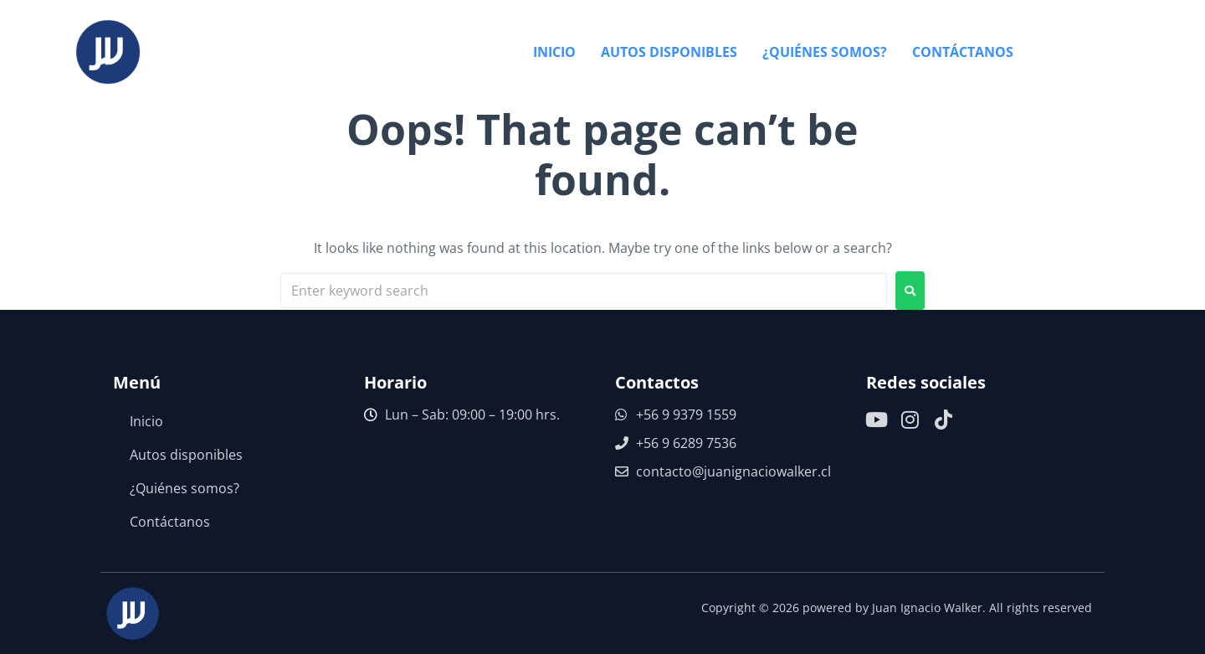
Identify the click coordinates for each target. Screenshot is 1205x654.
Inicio (146, 421)
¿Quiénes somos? (184, 488)
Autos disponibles (186, 454)
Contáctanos (170, 521)
